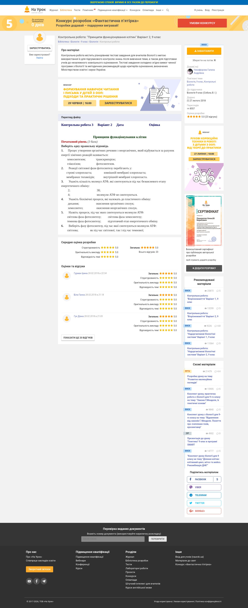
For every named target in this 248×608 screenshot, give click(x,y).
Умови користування (184, 601)
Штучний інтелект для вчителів (143, 583)
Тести (77, 10)
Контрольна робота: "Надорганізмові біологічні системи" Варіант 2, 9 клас (201, 351)
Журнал (53, 10)
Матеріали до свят (185, 560)
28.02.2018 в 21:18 (94, 294)
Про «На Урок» (34, 556)
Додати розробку (204, 268)
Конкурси (135, 10)
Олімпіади (131, 579)
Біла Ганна (79, 294)
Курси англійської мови (139, 587)
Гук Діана (79, 316)
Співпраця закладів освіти (41, 560)
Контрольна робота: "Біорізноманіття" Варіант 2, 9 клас (202, 316)
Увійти (39, 58)
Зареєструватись (40, 48)
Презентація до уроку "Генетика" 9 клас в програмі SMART (202, 441)
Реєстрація (218, 10)
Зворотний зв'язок (39, 569)
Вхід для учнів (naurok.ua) (189, 556)
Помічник (89, 10)
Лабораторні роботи (137, 568)
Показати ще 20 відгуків (78, 337)
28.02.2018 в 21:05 (93, 316)
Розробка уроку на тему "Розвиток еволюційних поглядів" (199, 379)
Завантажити (204, 51)
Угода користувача (163, 601)
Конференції (83, 564)
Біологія (191, 81)
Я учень (198, 10)
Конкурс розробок (97, 20)
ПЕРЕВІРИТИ (157, 539)
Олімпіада (148, 10)
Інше (159, 10)
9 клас (199, 81)
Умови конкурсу (202, 23)
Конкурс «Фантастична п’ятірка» (193, 564)
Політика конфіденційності (208, 601)
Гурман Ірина (81, 273)
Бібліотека (66, 10)
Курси (79, 568)
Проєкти (130, 572)
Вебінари (81, 560)
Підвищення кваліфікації (112, 10)
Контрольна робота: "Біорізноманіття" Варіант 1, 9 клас (202, 298)
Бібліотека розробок (137, 560)
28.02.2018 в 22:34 (97, 273)
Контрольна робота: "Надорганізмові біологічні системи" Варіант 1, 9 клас (201, 334)
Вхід (207, 10)
